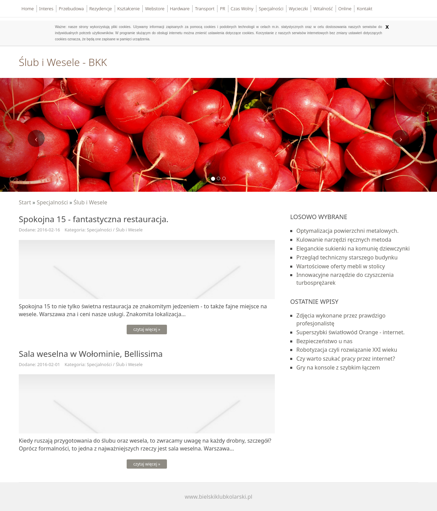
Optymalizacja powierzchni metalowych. (347, 230)
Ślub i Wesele (90, 202)
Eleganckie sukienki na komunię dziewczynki (353, 248)
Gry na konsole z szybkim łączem (338, 367)
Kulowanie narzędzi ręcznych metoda (343, 239)
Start (25, 202)
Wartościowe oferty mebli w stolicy (340, 266)
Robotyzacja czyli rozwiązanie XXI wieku (346, 349)
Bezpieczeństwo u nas (324, 341)
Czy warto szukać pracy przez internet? (345, 358)
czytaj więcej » (146, 329)
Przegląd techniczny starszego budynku (347, 257)
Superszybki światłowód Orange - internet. (350, 332)
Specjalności (52, 202)
